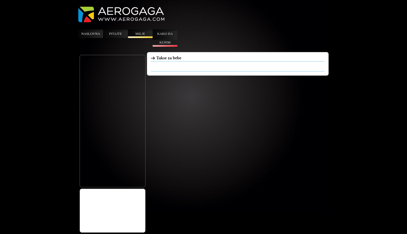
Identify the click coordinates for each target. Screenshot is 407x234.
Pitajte (115, 34)
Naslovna (90, 34)
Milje (140, 34)
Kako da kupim (165, 38)
